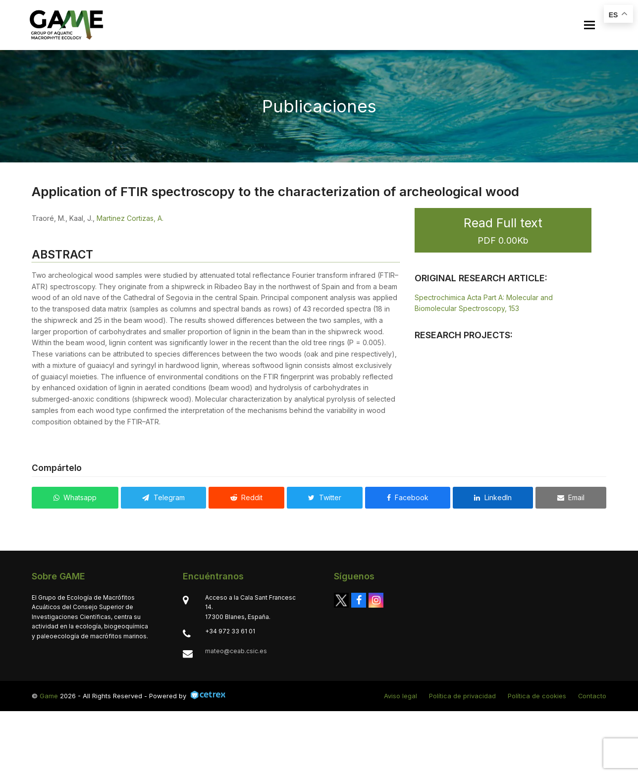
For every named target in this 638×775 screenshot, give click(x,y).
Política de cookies (537, 696)
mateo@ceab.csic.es (236, 651)
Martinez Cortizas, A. (130, 218)
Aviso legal (400, 696)
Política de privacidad (462, 696)
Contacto (592, 696)
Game (49, 696)
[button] (588, 25)
